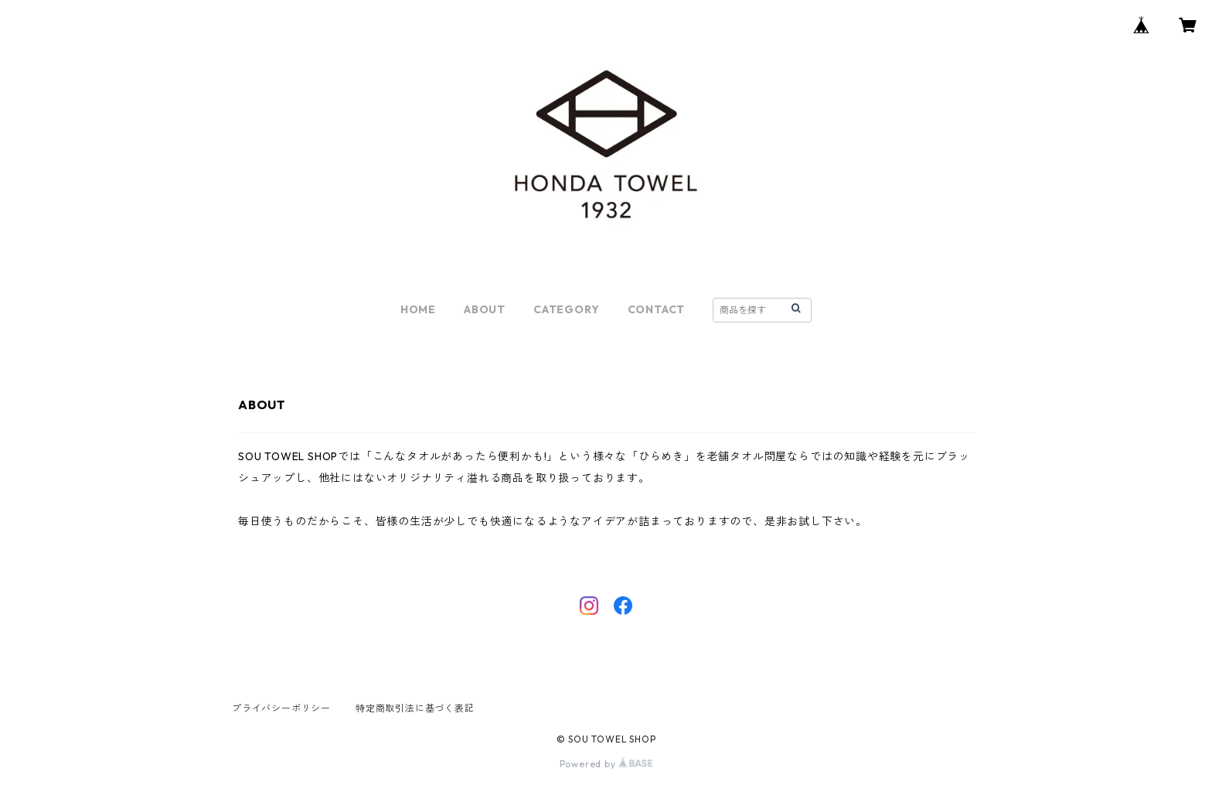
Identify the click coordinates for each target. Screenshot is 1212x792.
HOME (418, 309)
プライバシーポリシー (281, 708)
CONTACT (657, 309)
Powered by (606, 764)
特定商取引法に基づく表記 (415, 708)
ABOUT (485, 309)
